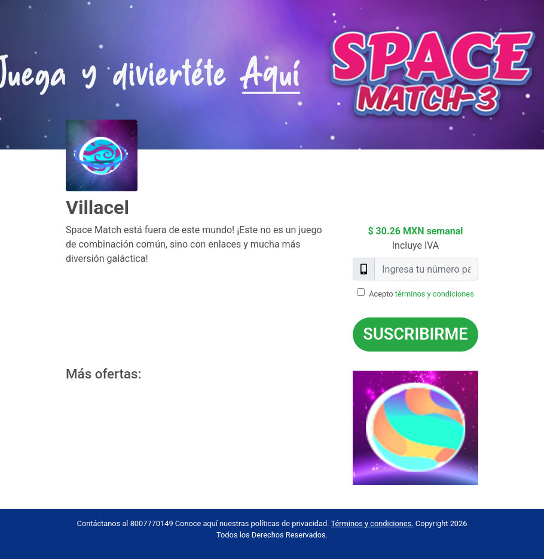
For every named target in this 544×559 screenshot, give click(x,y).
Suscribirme (415, 334)
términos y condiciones (434, 293)
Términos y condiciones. (372, 523)
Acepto (421, 293)
